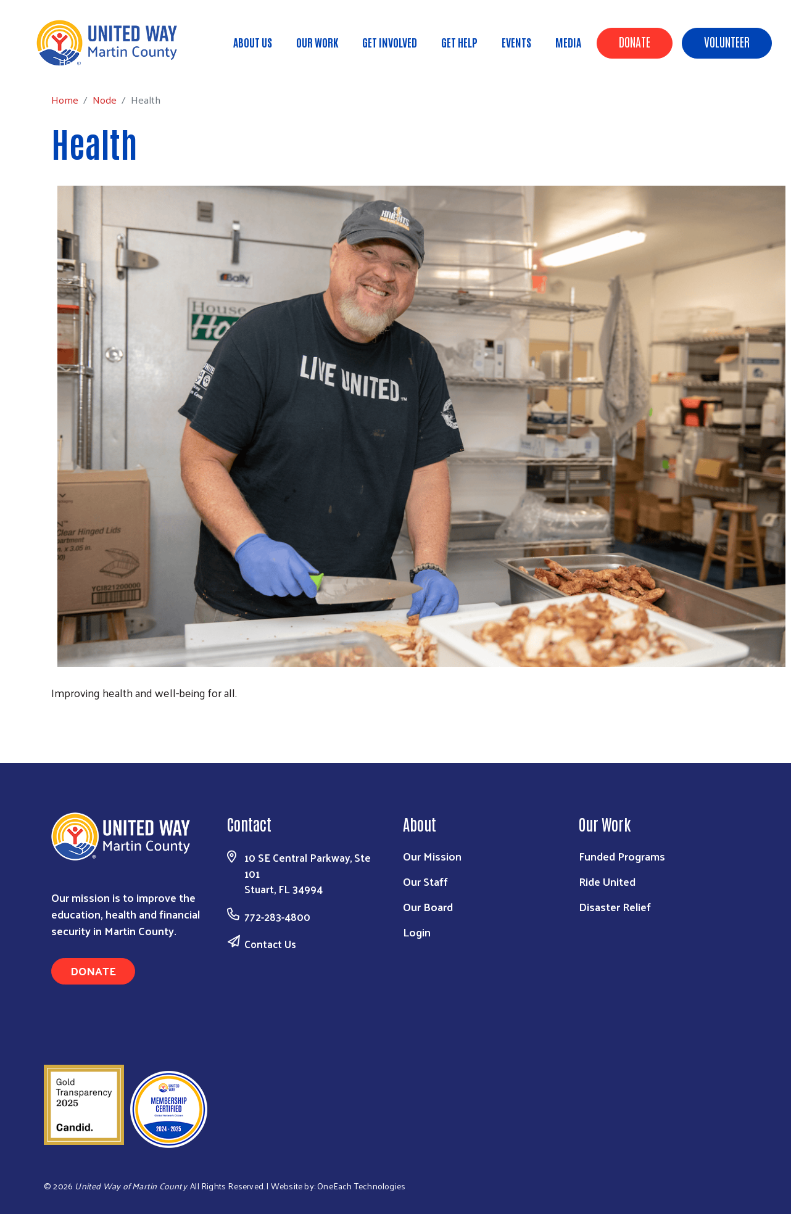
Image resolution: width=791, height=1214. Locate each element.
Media (568, 42)
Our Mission (432, 855)
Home (72, 62)
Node (112, 61)
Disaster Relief (615, 906)
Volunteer (727, 41)
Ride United (607, 881)
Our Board (428, 906)
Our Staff (425, 881)
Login (417, 931)
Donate (634, 41)
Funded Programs (622, 855)
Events (516, 42)
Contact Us (270, 944)
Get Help (459, 42)
